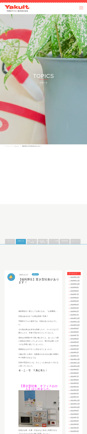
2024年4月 (74, 346)
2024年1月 (74, 356)
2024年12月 (75, 318)
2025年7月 (74, 294)
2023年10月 (75, 366)
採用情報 (64, 241)
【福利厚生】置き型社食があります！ (31, 146)
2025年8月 (74, 291)
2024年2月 (74, 352)
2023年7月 (74, 376)
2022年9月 (74, 411)
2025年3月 (74, 308)
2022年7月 (74, 417)
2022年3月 (74, 431)
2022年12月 (75, 400)
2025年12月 (75, 277)
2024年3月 (74, 349)
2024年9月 (74, 328)
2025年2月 (74, 311)
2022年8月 (74, 414)
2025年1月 (74, 315)
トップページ (8, 146)
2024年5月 (74, 342)
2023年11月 (75, 363)
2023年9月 (74, 370)
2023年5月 (74, 383)
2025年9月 (74, 287)
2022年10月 (75, 407)
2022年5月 (74, 424)
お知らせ (16, 146)
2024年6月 (74, 339)
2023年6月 (74, 380)
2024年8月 (74, 332)
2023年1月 (74, 397)
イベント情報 (54, 241)
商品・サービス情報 (32, 241)
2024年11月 (75, 322)
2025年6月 (74, 298)
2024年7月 (74, 335)
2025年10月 (75, 284)
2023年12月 (75, 359)
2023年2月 (74, 394)
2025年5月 (74, 301)
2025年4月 (74, 305)
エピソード (75, 241)
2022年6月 (74, 421)
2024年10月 (75, 325)
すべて (10, 241)
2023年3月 (74, 390)
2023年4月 (74, 387)
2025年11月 (75, 281)
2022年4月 (74, 428)
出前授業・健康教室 (43, 241)
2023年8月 (74, 373)
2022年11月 (75, 404)
